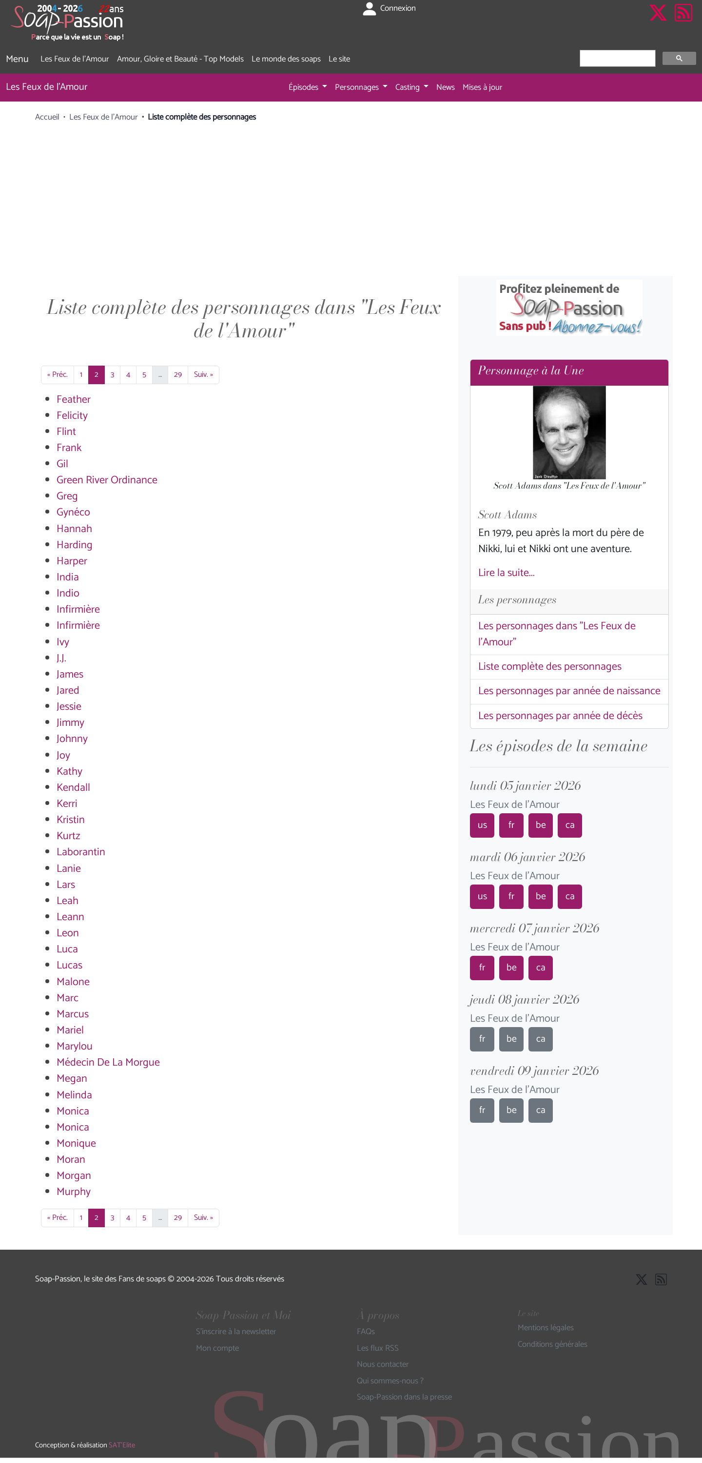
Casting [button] (408, 87)
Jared (68, 691)
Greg (67, 496)
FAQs (366, 1332)
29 (178, 374)
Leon (68, 933)
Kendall (73, 788)
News (445, 87)
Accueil (47, 117)
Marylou (75, 1046)
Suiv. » (203, 374)
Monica (73, 1111)
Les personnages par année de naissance (569, 691)
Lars (66, 885)
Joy (63, 755)
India (68, 577)
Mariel (70, 1030)
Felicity (72, 416)
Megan (72, 1079)
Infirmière (78, 609)
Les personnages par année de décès (560, 716)
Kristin (71, 820)
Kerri (67, 804)
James (70, 674)
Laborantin (81, 852)
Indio (68, 593)
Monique (76, 1144)
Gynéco (73, 512)
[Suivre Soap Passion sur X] (658, 22)
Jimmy (70, 723)
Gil (62, 464)
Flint (66, 432)
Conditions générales (552, 1345)
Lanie (69, 869)
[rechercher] (617, 58)
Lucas (69, 965)
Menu (17, 59)
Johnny (72, 739)
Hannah (74, 529)
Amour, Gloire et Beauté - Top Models (180, 59)
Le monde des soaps (286, 59)
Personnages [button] (358, 87)
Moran (71, 1160)
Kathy (69, 772)
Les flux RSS (378, 1348)
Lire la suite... (506, 573)
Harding (75, 545)
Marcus (73, 1014)
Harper (72, 561)
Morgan (74, 1176)
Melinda (74, 1095)
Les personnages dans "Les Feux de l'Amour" (557, 634)
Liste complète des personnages (550, 667)
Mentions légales (546, 1328)
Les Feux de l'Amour (74, 59)
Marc (67, 998)
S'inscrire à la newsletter (236, 1332)
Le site (339, 59)
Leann (70, 917)
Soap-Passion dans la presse (404, 1397)
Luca (67, 949)
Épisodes (304, 87)
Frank (69, 448)
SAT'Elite (122, 1445)
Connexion (388, 9)
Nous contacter (383, 1365)
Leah (67, 901)
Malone (73, 982)
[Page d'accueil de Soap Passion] (68, 22)
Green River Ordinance (107, 480)
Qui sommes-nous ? (390, 1381)
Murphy (74, 1192)
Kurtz (68, 836)
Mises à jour (483, 87)
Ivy (63, 642)
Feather (74, 400)
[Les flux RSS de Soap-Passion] (683, 22)
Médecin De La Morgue (108, 1062)
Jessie (69, 707)
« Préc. (57, 374)
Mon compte (217, 1348)
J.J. (61, 658)
